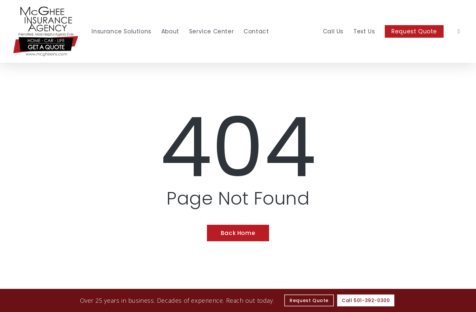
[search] (459, 31)
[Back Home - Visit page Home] (238, 233)
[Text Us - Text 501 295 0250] (364, 31)
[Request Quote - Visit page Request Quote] (414, 31)
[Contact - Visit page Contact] (256, 31)
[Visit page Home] (45, 31)
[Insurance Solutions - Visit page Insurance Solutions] (121, 31)
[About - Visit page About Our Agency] (170, 31)
